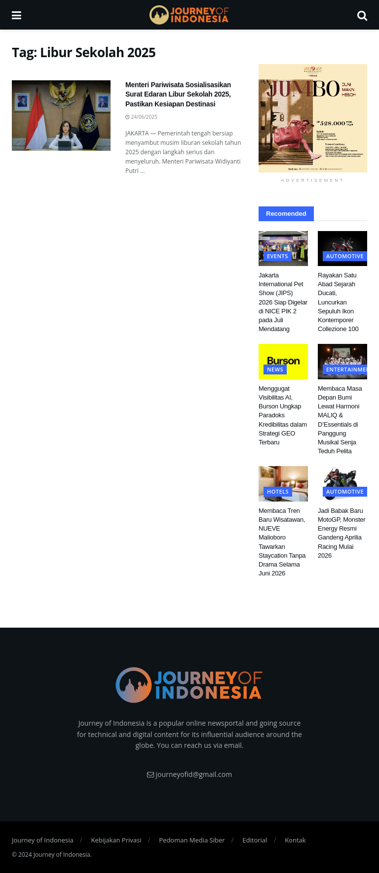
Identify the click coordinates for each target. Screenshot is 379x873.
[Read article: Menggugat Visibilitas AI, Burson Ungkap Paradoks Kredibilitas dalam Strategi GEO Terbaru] (283, 361)
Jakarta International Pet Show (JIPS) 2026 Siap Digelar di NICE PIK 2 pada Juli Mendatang (283, 302)
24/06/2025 (141, 116)
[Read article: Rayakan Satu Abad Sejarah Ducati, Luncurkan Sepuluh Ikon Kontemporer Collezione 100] (342, 249)
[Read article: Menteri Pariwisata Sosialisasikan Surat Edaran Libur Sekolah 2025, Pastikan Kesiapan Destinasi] (61, 115)
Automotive (345, 256)
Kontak (295, 840)
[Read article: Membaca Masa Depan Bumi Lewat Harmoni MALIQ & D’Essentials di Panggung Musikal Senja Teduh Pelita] (342, 361)
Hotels (278, 491)
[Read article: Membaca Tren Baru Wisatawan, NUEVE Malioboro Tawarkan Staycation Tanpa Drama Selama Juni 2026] (283, 484)
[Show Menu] (16, 15)
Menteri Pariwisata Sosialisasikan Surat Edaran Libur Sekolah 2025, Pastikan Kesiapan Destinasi (178, 94)
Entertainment (350, 369)
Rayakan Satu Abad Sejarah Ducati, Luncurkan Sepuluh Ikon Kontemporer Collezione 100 (338, 302)
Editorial (254, 840)
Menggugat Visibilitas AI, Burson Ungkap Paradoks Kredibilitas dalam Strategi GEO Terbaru (283, 415)
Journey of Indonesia (43, 840)
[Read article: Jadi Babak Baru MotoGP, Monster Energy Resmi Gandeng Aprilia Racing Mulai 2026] (342, 484)
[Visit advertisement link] (313, 118)
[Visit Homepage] (189, 15)
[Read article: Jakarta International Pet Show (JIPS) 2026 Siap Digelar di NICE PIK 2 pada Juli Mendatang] (283, 249)
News (275, 369)
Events (277, 256)
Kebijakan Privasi (116, 840)
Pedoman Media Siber (192, 840)
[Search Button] (362, 15)
